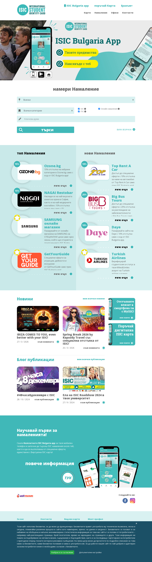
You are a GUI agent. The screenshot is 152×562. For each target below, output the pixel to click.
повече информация (49, 470)
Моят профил (95, 519)
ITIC (82, 111)
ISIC (82, 109)
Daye (116, 227)
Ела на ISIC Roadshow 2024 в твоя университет (83, 396)
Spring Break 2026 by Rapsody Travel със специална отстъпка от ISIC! (81, 339)
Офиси (114, 12)
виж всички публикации (91, 359)
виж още (63, 185)
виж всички (126, 129)
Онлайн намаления (109, 109)
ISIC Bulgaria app (76, 5)
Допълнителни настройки (90, 552)
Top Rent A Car (121, 167)
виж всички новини (94, 299)
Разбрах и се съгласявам (62, 552)
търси (36, 129)
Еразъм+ (127, 5)
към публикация (47, 399)
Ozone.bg (52, 166)
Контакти (127, 12)
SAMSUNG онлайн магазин (53, 223)
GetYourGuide (56, 254)
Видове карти (72, 519)
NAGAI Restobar (58, 193)
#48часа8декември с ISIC (36, 395)
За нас (20, 519)
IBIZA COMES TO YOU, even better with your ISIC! (36, 336)
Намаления (101, 12)
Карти (87, 12)
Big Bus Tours (118, 198)
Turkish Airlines (119, 256)
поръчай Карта (104, 5)
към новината (48, 341)
